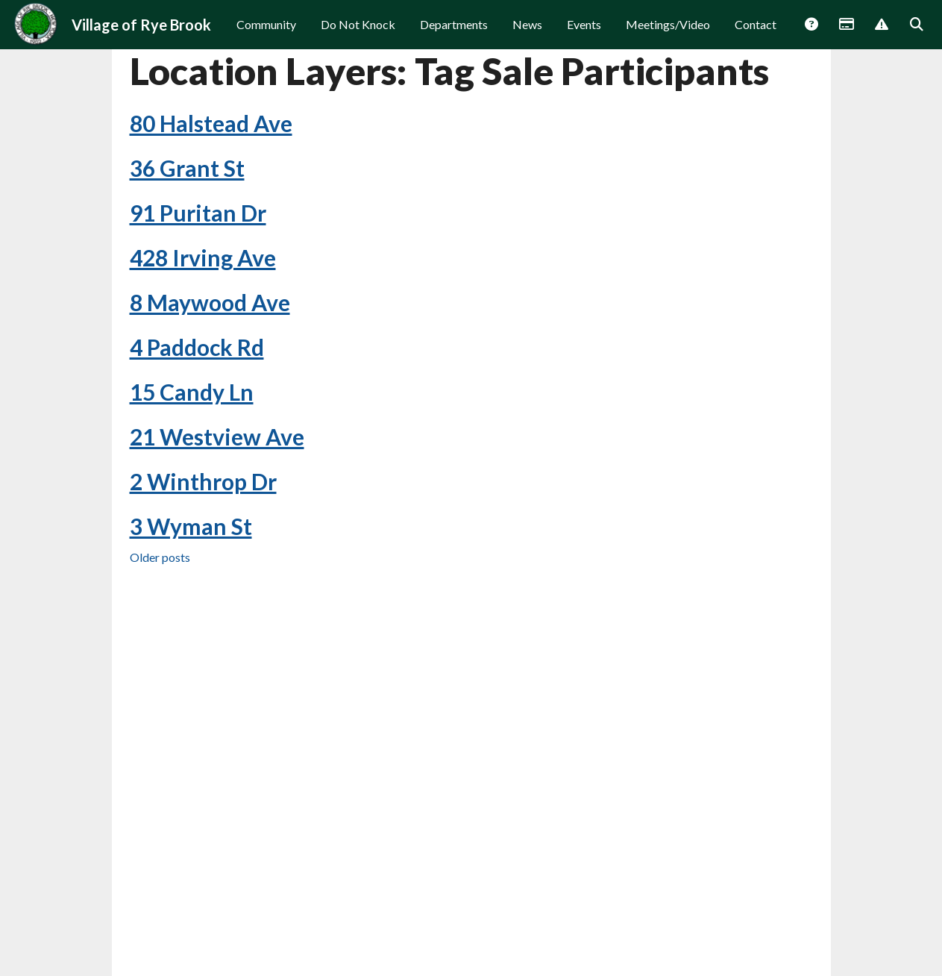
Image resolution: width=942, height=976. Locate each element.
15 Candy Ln (192, 448)
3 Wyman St (191, 582)
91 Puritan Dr (198, 269)
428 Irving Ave (203, 314)
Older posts (160, 614)
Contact (755, 34)
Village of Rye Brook (141, 34)
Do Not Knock (358, 34)
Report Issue (881, 35)
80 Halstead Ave (211, 179)
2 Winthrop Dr (203, 538)
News (527, 34)
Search (916, 35)
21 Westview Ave (217, 493)
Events (584, 34)
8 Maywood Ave (210, 358)
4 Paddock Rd (197, 403)
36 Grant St (187, 224)
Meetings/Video (668, 34)
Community (266, 34)
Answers (811, 35)
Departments (454, 34)
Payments (846, 35)
